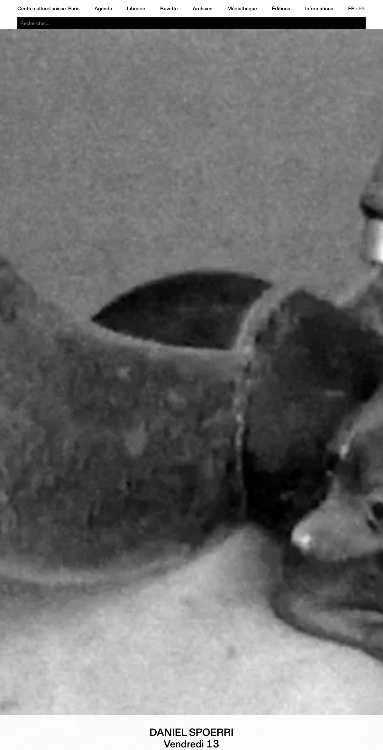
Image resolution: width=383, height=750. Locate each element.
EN (362, 9)
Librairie (136, 9)
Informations (319, 9)
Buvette (169, 9)
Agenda (103, 9)
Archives (202, 9)
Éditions (281, 9)
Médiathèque (242, 9)
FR (351, 9)
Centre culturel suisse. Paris (48, 9)
